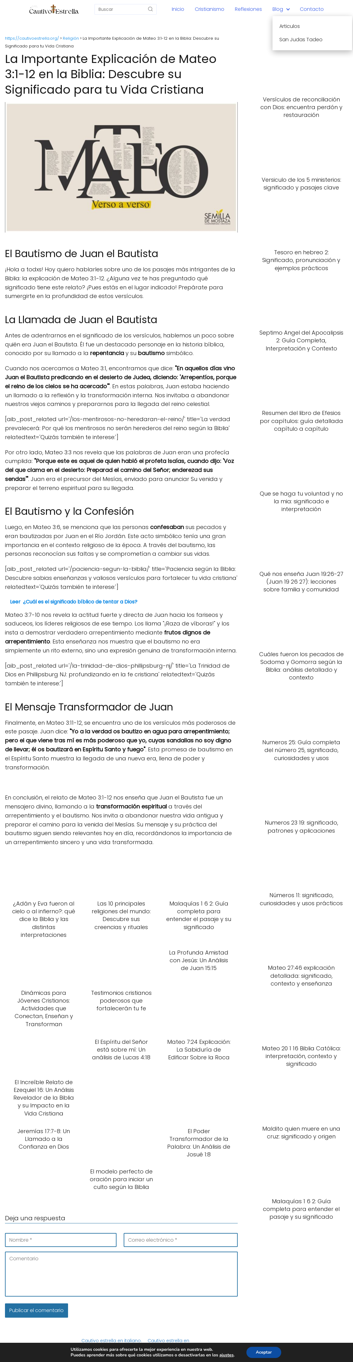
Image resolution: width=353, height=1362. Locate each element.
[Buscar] (150, 9)
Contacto (312, 9)
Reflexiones (248, 9)
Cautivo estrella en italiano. (111, 1341)
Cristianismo (209, 9)
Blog (278, 9)
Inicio (178, 9)
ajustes (226, 1355)
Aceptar (264, 1352)
